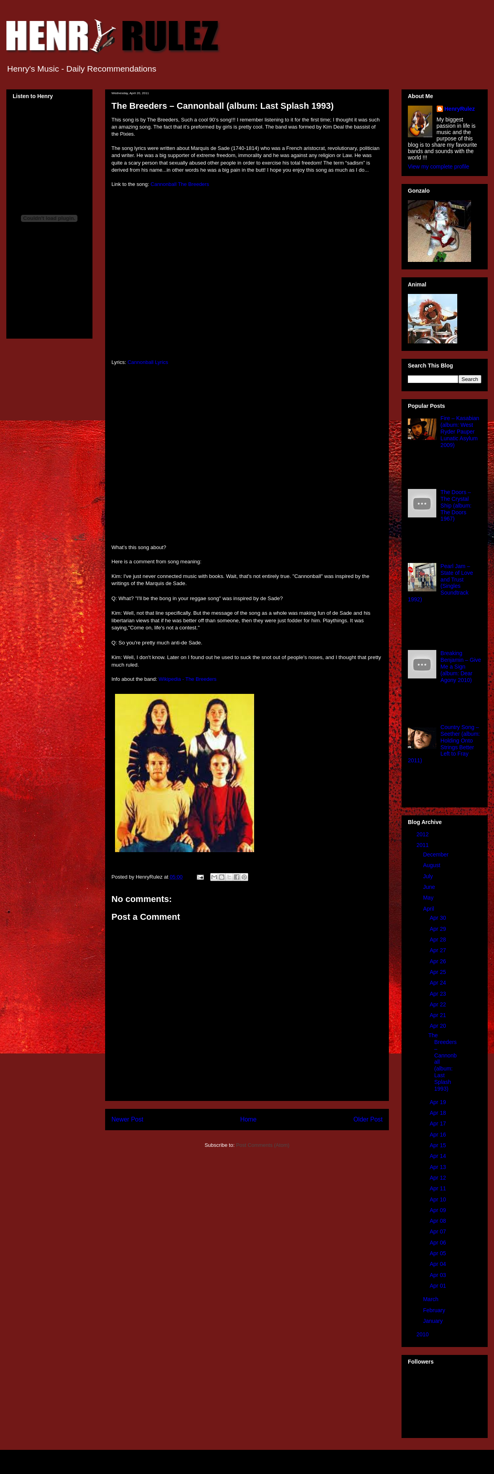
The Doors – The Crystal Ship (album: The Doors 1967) (456, 505)
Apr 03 (438, 1275)
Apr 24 (438, 983)
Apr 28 (438, 939)
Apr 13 (438, 1167)
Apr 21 (438, 1015)
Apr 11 (438, 1188)
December (436, 854)
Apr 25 (438, 972)
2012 (423, 834)
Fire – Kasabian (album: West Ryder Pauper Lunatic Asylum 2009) (460, 431)
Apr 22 (438, 1004)
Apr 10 (438, 1199)
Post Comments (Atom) (262, 1145)
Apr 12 (438, 1178)
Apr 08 (438, 1221)
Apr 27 (438, 950)
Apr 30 (438, 918)
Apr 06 (438, 1242)
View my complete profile (438, 166)
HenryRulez (460, 109)
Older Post (368, 1119)
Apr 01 (438, 1286)
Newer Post (127, 1119)
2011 (423, 845)
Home (248, 1119)
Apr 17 (438, 1123)
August (432, 865)
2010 (423, 1334)
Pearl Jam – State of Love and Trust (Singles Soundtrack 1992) (440, 582)
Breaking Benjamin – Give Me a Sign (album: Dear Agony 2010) (461, 666)
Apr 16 (438, 1134)
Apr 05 (438, 1253)
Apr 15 (438, 1145)
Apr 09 (438, 1210)
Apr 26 (438, 961)
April (429, 909)
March (431, 1299)
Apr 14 (438, 1156)
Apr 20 (438, 1026)
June (429, 887)
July (428, 876)
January (433, 1321)
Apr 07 (438, 1231)
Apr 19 (438, 1102)
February (435, 1310)
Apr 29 (438, 929)
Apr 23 (438, 994)
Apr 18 (438, 1113)
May (429, 897)
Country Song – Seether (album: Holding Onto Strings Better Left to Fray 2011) (444, 744)
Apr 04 (438, 1264)
